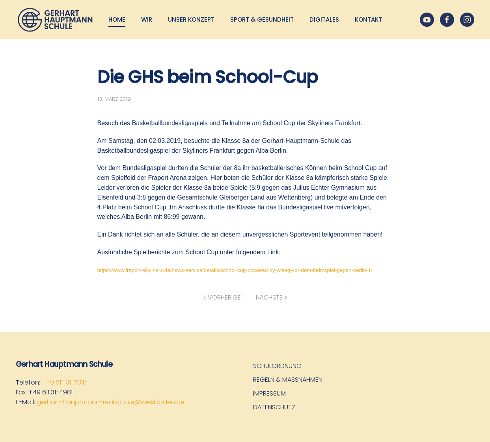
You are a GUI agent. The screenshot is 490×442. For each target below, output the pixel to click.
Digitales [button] (324, 19)
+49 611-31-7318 (64, 382)
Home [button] (116, 19)
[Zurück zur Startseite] (55, 19)
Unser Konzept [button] (191, 19)
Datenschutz (274, 407)
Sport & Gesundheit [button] (262, 19)
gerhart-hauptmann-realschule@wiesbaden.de (110, 402)
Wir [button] (146, 19)
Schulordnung (277, 365)
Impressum (269, 393)
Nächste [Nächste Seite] (271, 297)
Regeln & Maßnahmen (287, 379)
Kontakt (368, 19)
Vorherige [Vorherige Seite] (222, 297)
